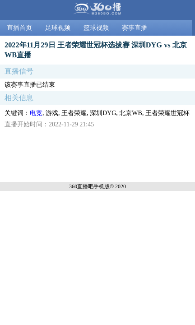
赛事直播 (134, 27)
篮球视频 (96, 27)
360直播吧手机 (86, 186)
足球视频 (57, 27)
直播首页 (19, 27)
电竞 (36, 113)
